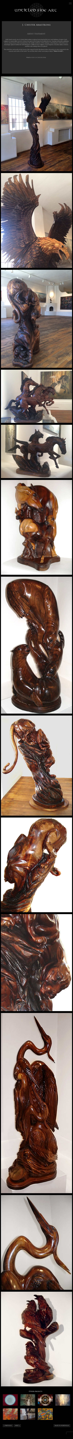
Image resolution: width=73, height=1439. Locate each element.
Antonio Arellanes (45, 1400)
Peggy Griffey (10, 1414)
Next (17, 1425)
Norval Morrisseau (45, 1414)
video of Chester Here (38, 57)
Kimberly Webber (27, 1400)
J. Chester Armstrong (27, 1414)
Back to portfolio (62, 1425)
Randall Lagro (62, 1400)
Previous (8, 1425)
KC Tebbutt (10, 1400)
